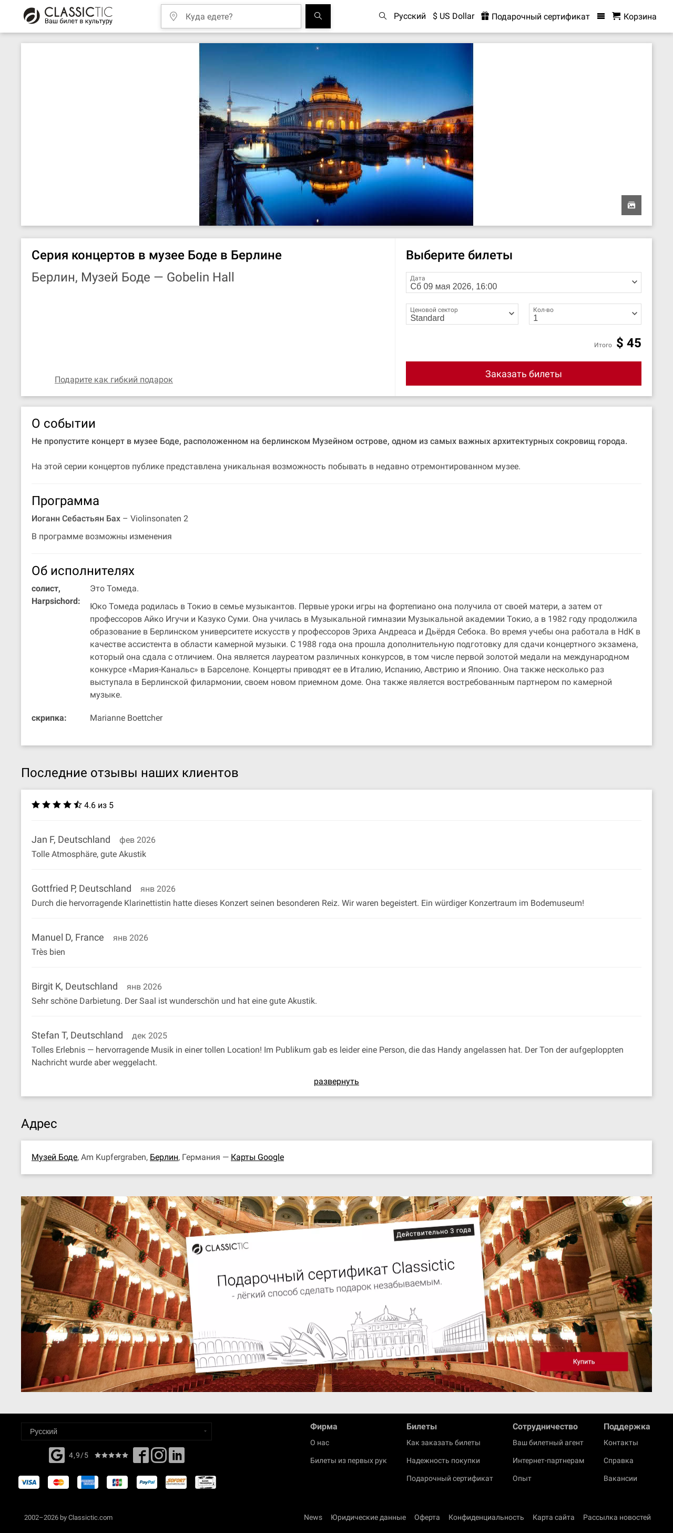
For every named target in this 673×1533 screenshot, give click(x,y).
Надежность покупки (443, 1460)
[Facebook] (57, 1454)
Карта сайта (554, 1517)
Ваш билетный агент (548, 1442)
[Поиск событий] (318, 16)
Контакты (621, 1442)
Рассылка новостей (617, 1517)
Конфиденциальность (486, 1517)
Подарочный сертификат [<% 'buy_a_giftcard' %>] (535, 17)
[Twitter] (159, 1458)
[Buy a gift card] (336, 1294)
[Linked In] (177, 1458)
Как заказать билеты (443, 1442)
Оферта (427, 1517)
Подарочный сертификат (449, 1478)
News (313, 1517)
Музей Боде (54, 1157)
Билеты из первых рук (348, 1460)
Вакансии (620, 1478)
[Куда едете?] (239, 13)
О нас (319, 1442)
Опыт (522, 1478)
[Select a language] (116, 1431)
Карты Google (257, 1157)
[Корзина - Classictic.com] (634, 17)
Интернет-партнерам (548, 1460)
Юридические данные (368, 1517)
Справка (619, 1460)
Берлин (164, 1157)
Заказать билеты (523, 373)
